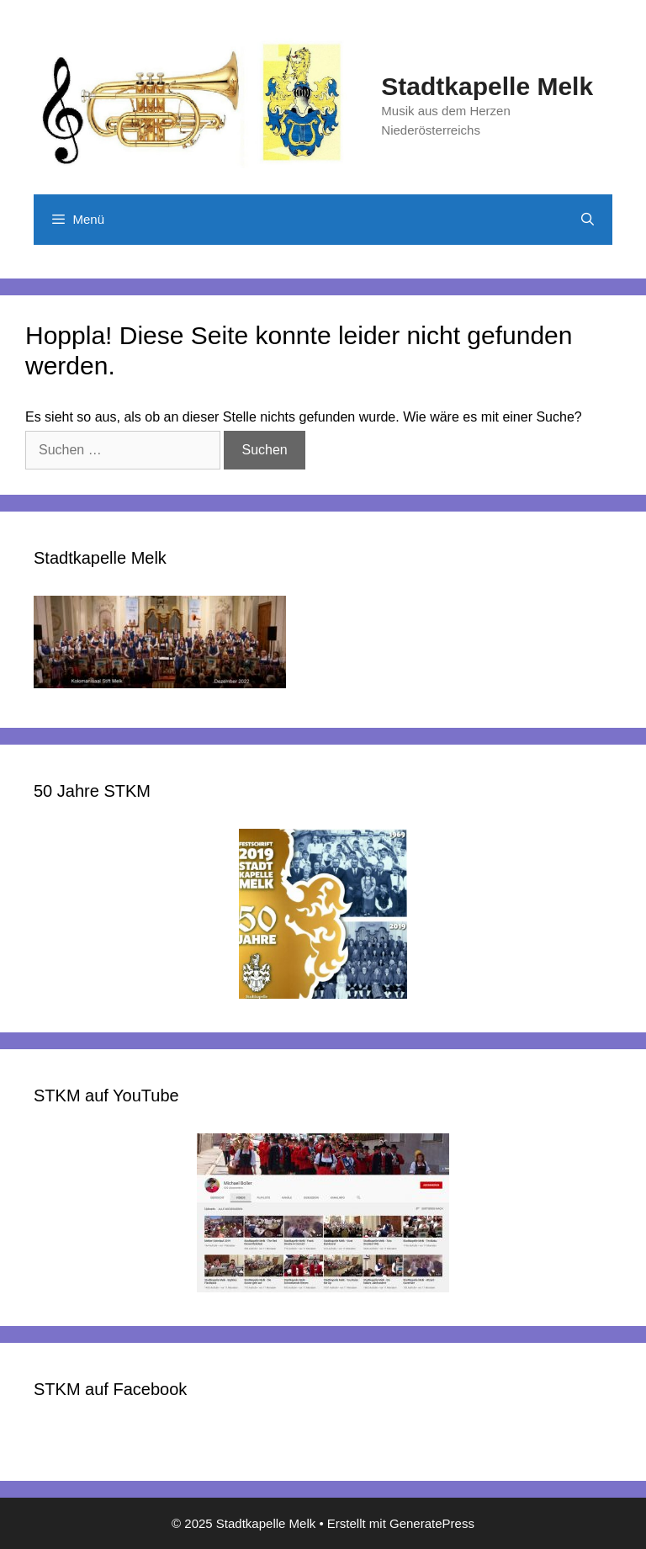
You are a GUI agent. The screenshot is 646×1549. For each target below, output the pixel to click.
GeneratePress (431, 1523)
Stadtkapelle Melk (487, 86)
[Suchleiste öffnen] (587, 219)
